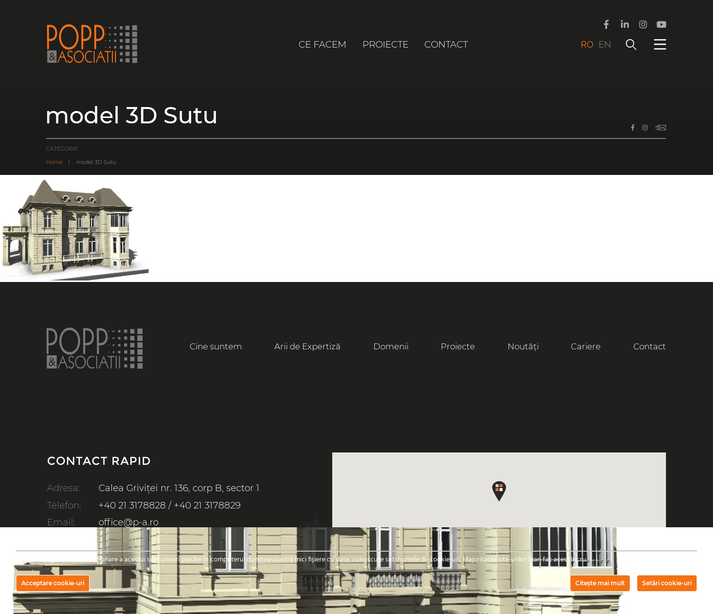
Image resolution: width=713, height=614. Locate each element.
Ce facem (323, 44)
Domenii (390, 346)
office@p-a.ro (128, 522)
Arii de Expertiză (307, 346)
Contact (446, 44)
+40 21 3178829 (207, 505)
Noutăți (523, 346)
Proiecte (385, 44)
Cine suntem (216, 346)
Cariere (586, 346)
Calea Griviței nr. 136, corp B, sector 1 (179, 488)
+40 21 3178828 (132, 505)
